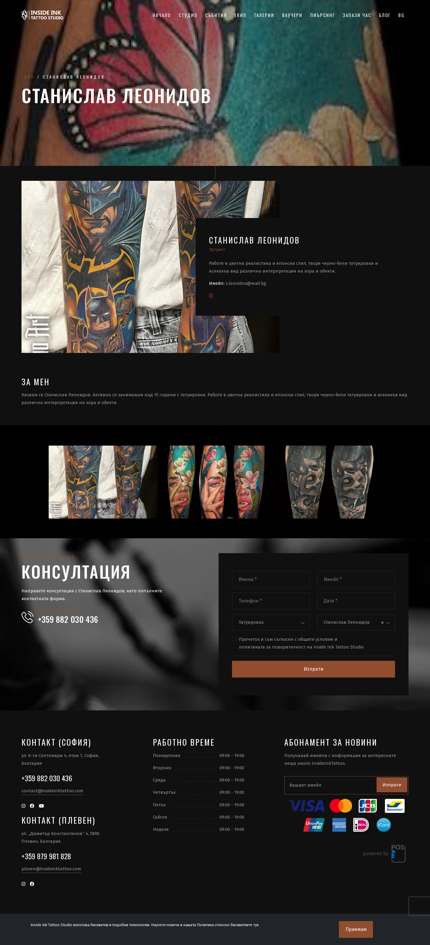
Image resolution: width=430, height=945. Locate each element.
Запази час (357, 15)
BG (401, 15)
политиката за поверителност (272, 647)
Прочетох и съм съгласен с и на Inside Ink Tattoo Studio (301, 643)
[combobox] (271, 622)
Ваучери (292, 15)
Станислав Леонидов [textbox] (347, 622)
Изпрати (313, 669)
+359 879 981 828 (46, 856)
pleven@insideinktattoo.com (51, 868)
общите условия (315, 639)
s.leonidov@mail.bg (246, 283)
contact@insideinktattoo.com (52, 790)
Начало (162, 15)
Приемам (356, 929)
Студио (188, 15)
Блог (385, 15)
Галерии (264, 15)
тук (256, 925)
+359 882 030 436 (68, 619)
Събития (216, 15)
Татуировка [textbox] (251, 622)
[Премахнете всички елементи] (382, 623)
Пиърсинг (322, 15)
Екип (241, 15)
